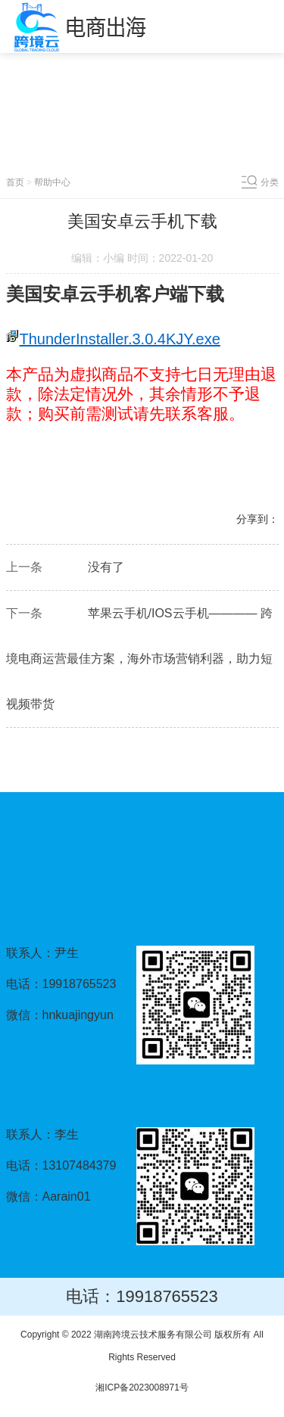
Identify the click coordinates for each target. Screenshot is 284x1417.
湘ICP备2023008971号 (142, 1387)
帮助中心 (52, 182)
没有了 (106, 567)
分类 (270, 182)
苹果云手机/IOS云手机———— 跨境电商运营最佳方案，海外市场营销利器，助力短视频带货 (139, 658)
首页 (15, 182)
